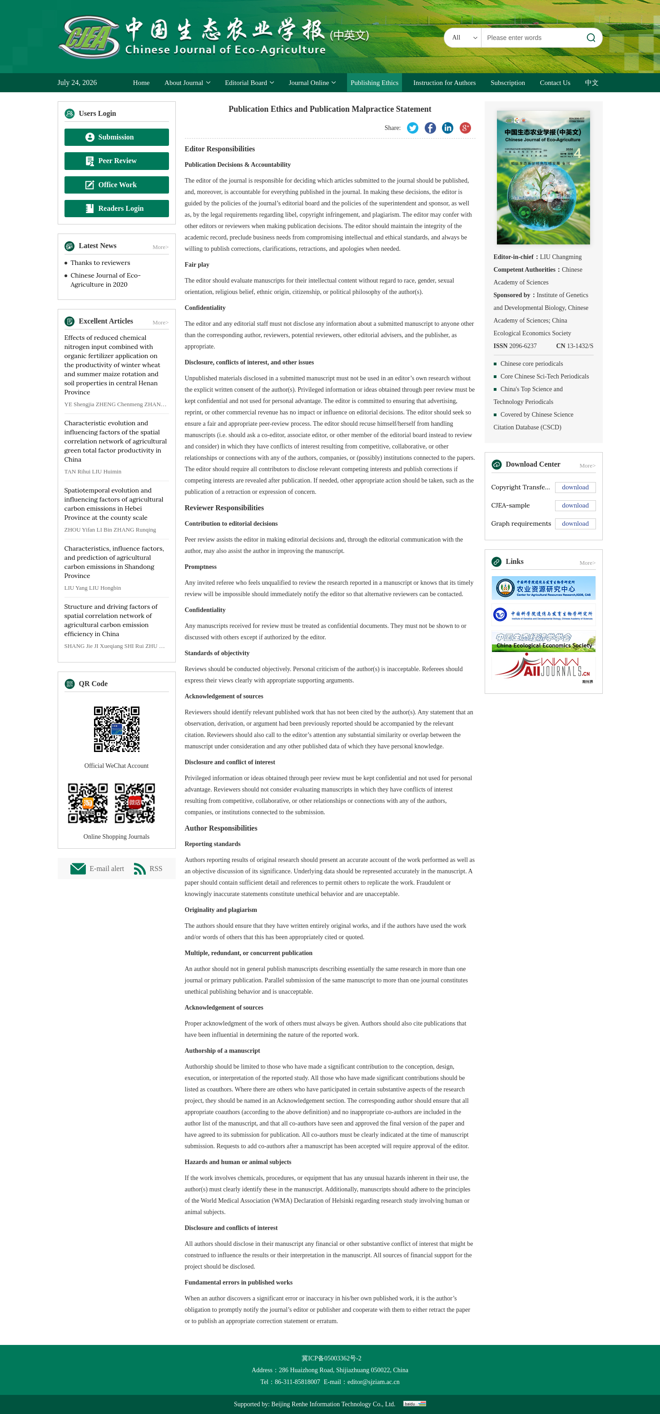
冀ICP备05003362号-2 (329, 1358)
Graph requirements (521, 523)
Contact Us (555, 82)
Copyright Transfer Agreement (521, 487)
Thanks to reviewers (100, 263)
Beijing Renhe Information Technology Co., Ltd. (333, 1404)
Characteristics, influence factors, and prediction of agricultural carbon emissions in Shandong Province (114, 562)
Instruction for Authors (444, 82)
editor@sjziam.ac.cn (373, 1382)
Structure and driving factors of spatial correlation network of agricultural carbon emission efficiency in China (111, 620)
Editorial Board (249, 82)
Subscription (508, 82)
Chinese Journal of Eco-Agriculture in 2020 (106, 280)
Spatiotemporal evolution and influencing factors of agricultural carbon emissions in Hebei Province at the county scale (114, 504)
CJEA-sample (510, 505)
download (575, 487)
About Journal (187, 82)
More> (161, 247)
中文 (592, 82)
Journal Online (312, 82)
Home (141, 82)
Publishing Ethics (374, 82)
